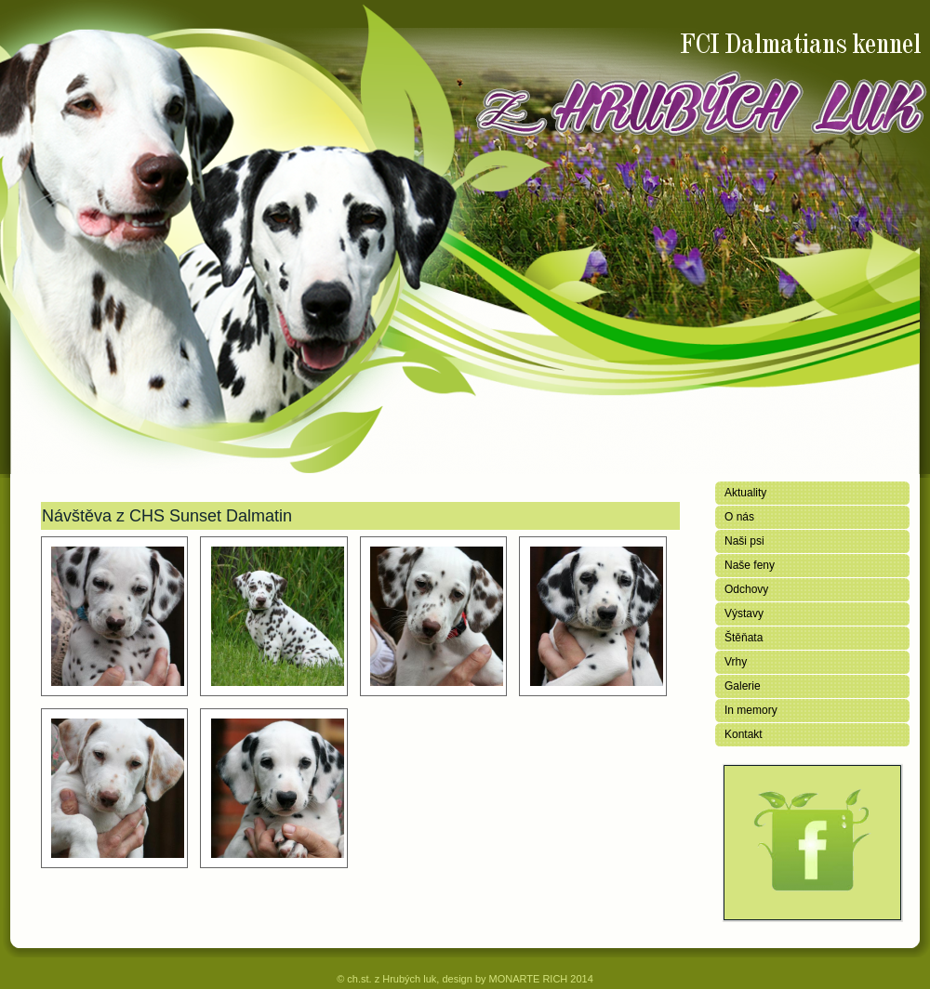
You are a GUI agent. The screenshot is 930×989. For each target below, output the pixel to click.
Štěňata (743, 637)
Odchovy (746, 589)
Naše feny (749, 565)
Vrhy (735, 661)
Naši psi (744, 540)
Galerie (742, 685)
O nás (739, 516)
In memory (750, 710)
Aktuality (745, 492)
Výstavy (744, 613)
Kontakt (743, 734)
